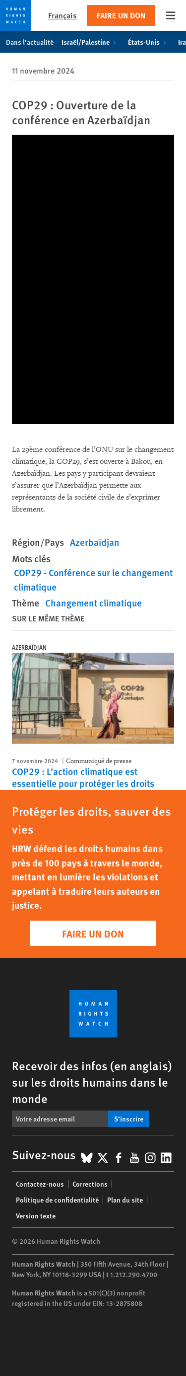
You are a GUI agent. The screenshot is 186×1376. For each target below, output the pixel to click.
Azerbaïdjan (95, 542)
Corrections (90, 1184)
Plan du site (125, 1199)
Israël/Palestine (91, 42)
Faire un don (121, 15)
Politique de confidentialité (57, 1199)
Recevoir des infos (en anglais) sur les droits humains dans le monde (92, 1082)
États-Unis (149, 42)
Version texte (36, 1215)
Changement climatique (93, 602)
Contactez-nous (40, 1184)
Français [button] (62, 15)
